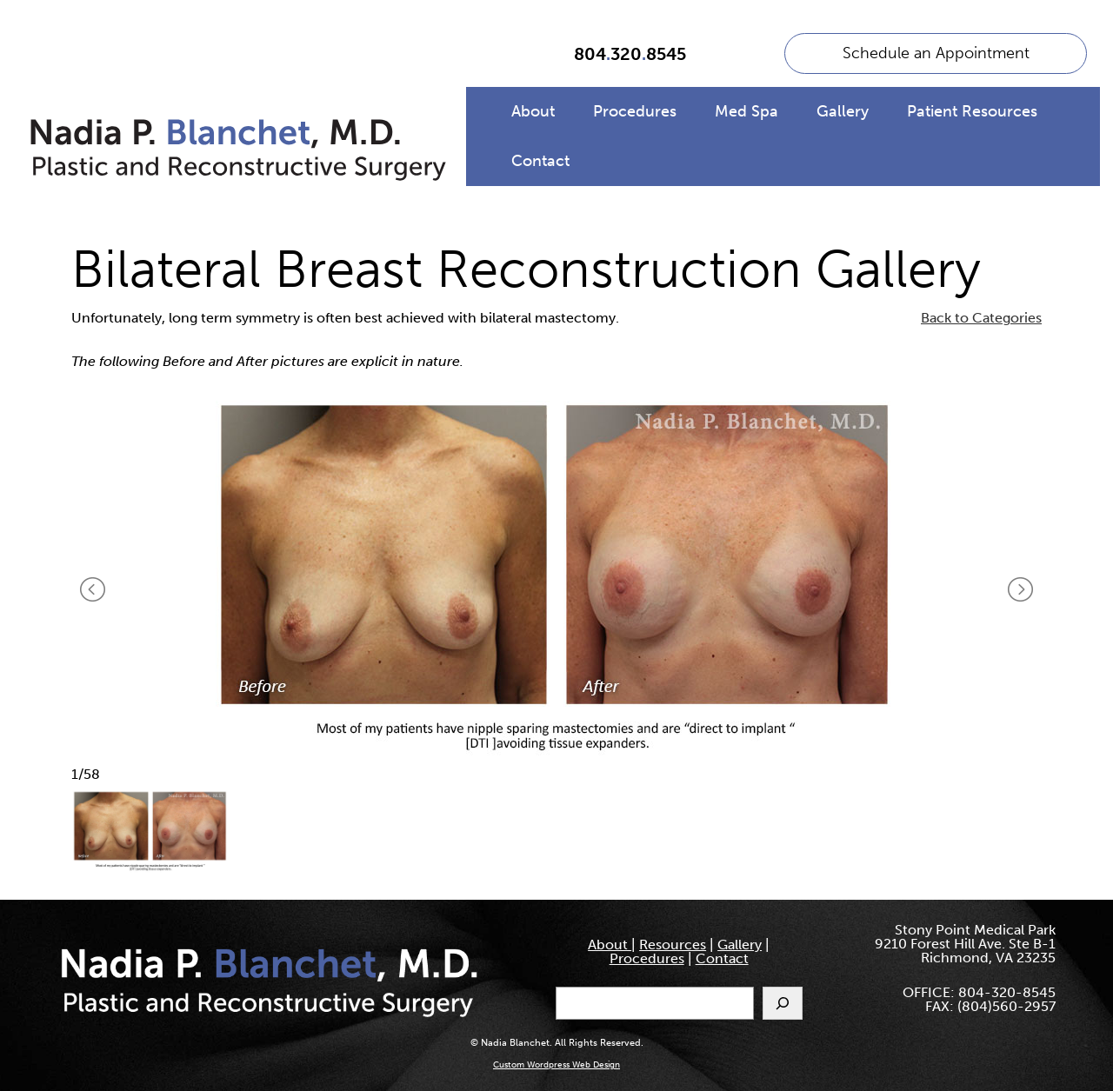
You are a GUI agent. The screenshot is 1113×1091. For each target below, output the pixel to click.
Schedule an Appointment (936, 53)
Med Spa (746, 111)
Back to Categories (981, 317)
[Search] (783, 1003)
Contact (540, 160)
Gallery (842, 111)
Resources (672, 944)
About (533, 111)
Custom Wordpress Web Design (556, 1065)
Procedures (634, 111)
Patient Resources (972, 111)
